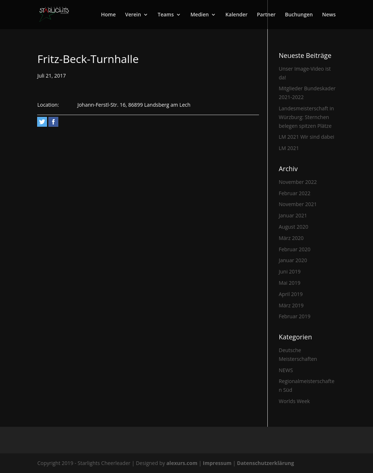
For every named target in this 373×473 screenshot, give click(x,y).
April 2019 (291, 294)
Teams (166, 15)
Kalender (236, 15)
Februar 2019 (294, 316)
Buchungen (299, 15)
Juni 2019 (290, 271)
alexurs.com (182, 463)
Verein (133, 15)
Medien (200, 15)
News (328, 15)
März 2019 (291, 305)
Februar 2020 (294, 249)
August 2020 (293, 226)
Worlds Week (294, 401)
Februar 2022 (294, 193)
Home (108, 15)
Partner (266, 15)
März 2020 (291, 237)
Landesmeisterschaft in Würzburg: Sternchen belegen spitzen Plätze (306, 117)
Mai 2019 (290, 282)
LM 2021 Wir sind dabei (306, 136)
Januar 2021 (293, 215)
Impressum (218, 463)
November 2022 (298, 181)
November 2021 (298, 204)
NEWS (286, 370)
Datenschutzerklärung (265, 463)
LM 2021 (289, 148)
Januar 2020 (293, 260)
